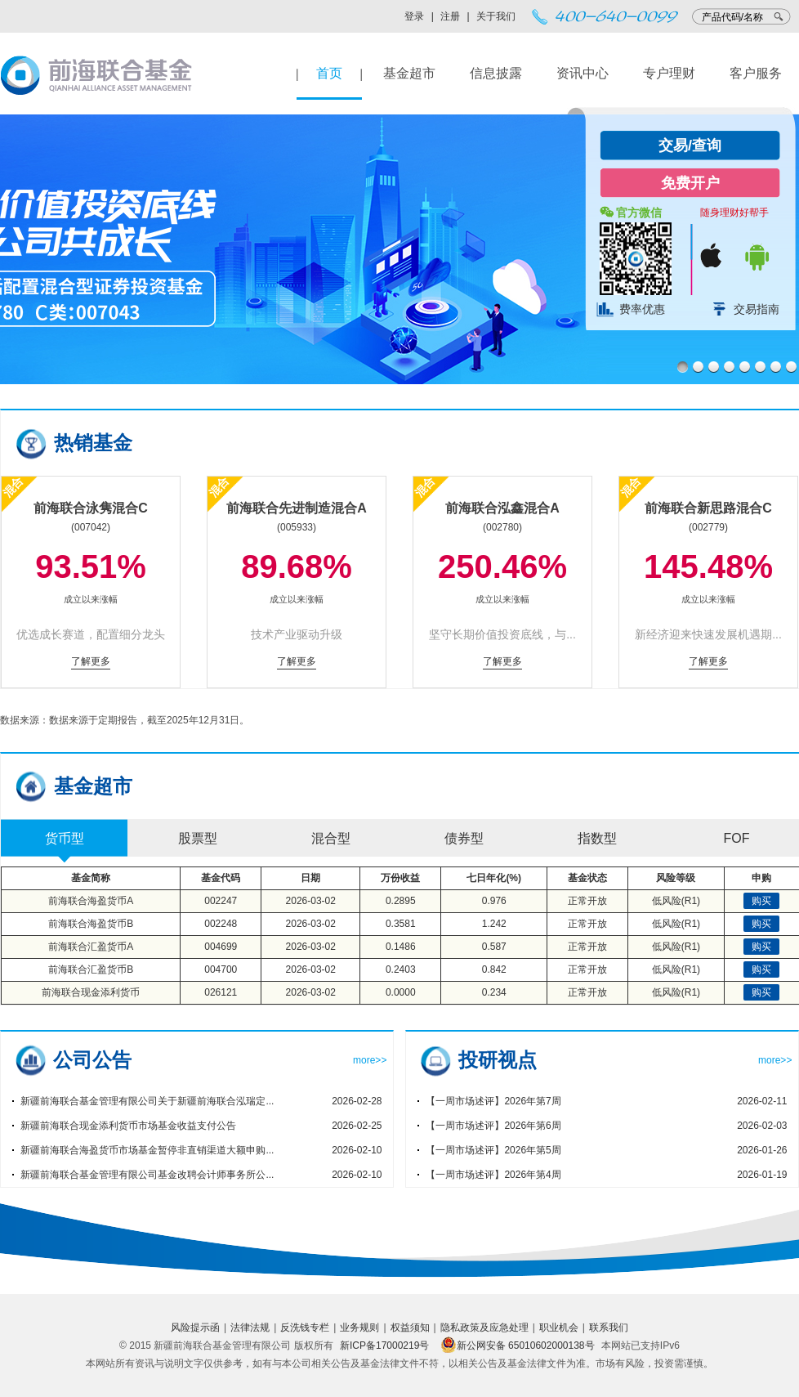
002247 (220, 901)
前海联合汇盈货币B (90, 969)
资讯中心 (582, 73)
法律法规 (250, 1327)
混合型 (330, 838)
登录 (414, 16)
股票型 (197, 838)
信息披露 (496, 73)
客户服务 (756, 73)
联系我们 (608, 1327)
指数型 (597, 838)
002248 (220, 923)
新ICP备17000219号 (384, 1345)
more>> (369, 1060)
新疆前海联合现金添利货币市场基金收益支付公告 (128, 1125)
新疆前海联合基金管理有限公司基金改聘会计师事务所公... (147, 1174)
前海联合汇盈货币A (90, 946)
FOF (737, 838)
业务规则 (359, 1327)
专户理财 (669, 73)
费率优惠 (642, 309)
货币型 (64, 838)
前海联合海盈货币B (90, 923)
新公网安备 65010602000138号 (517, 1345)
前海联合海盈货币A (90, 901)
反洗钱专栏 (304, 1327)
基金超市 (409, 73)
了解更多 (90, 661)
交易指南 (756, 309)
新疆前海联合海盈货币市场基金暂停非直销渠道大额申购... (147, 1150)
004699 (220, 946)
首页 (329, 73)
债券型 (464, 838)
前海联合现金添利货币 (91, 992)
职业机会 (558, 1327)
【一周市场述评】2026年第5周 (493, 1150)
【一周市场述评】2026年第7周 (493, 1101)
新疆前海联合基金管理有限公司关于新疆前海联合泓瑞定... (147, 1101)
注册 (450, 16)
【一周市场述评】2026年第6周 (493, 1125)
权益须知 (410, 1327)
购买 (761, 901)
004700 (220, 969)
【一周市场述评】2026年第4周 (493, 1174)
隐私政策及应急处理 (484, 1327)
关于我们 (496, 16)
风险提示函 (195, 1327)
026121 (220, 992)
